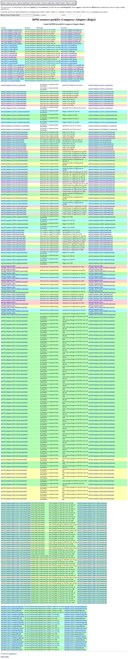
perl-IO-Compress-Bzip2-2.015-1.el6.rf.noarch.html (16, 503)
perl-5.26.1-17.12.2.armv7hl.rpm (70, 80)
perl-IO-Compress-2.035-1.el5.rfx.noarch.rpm (102, 388)
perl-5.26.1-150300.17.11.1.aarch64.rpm (72, 73)
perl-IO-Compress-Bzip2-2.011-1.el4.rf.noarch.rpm (92, 526)
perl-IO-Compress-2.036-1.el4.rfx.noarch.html (14, 374)
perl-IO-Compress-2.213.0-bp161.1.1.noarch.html (15, 125)
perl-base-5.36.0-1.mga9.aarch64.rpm (75, 630)
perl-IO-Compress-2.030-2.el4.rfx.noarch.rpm (102, 463)
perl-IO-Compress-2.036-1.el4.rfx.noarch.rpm (102, 374)
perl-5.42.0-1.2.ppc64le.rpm (69, 53)
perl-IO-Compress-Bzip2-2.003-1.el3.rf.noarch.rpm (92, 599)
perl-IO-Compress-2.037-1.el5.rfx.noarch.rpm (102, 345)
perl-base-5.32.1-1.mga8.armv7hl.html (12, 645)
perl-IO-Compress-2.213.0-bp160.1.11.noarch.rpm (103, 129)
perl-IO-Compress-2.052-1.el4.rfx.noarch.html (14, 331)
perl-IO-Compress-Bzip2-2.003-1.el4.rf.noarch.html (16, 595)
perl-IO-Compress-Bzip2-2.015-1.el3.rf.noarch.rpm (92, 515)
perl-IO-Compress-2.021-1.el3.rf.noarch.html (14, 480)
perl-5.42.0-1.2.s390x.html (8, 57)
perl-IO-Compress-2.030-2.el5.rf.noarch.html (14, 459)
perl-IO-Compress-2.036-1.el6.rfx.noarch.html (14, 360)
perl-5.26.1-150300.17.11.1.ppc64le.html (12, 75)
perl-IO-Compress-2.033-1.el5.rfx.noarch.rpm (102, 431)
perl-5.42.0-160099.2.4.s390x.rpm (71, 33)
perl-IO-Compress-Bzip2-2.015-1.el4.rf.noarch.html (16, 511)
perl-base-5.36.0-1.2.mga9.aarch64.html (12, 614)
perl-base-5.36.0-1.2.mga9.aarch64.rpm (75, 614)
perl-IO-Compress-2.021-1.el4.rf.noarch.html (14, 477)
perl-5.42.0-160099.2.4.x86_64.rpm (71, 35)
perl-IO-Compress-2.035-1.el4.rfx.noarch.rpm (102, 395)
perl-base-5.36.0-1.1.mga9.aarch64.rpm (75, 622)
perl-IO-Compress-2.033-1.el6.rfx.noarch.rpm (102, 424)
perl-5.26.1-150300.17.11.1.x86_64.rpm (72, 78)
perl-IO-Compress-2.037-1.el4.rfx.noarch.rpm (102, 352)
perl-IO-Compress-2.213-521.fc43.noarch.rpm (102, 132)
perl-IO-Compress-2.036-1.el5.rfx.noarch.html (14, 367)
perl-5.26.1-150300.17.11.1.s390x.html (12, 77)
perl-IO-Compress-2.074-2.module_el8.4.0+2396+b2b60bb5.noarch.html (14, 310)
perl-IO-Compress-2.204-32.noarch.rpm (100, 230)
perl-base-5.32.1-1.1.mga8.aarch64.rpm (75, 638)
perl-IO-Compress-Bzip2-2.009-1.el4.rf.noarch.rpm (92, 561)
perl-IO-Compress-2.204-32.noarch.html (12, 230)
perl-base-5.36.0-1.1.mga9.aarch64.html (12, 622)
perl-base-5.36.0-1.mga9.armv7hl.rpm (75, 632)
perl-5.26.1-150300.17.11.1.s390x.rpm (72, 77)
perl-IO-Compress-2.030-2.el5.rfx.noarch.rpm (102, 452)
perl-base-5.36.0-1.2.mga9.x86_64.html (12, 620)
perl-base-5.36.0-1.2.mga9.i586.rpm (74, 618)
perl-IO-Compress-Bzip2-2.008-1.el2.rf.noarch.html (16, 589)
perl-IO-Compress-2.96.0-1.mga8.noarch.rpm (101, 252)
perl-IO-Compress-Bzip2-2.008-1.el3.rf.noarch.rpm (92, 585)
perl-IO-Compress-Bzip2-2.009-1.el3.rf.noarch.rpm (92, 567)
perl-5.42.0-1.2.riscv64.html (9, 55)
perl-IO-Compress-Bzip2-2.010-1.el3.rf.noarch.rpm (92, 550)
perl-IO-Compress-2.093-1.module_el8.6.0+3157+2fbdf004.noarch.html (14, 280)
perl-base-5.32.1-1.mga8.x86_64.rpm (75, 649)
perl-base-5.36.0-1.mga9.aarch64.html (12, 630)
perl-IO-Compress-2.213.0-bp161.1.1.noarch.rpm (103, 125)
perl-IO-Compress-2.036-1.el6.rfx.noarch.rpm (102, 360)
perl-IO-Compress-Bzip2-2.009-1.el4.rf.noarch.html (16, 561)
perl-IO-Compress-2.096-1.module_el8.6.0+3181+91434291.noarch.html (14, 266)
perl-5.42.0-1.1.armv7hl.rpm (69, 63)
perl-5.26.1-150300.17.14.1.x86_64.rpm (72, 71)
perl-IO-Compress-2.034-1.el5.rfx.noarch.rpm (102, 409)
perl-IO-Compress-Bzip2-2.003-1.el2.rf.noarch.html (16, 603)
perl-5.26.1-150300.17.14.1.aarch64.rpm (72, 65)
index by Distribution (23, 3)
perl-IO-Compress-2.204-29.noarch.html (12, 234)
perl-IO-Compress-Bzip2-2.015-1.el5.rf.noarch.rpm (92, 507)
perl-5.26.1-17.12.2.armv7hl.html (10, 80)
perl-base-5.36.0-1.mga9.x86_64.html (11, 636)
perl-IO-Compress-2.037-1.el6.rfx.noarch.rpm (102, 338)
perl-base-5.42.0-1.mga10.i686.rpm (74, 610)
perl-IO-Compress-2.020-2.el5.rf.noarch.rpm (101, 488)
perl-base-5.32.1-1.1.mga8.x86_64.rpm (75, 641)
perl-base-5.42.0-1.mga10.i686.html (11, 610)
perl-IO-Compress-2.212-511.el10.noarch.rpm (102, 185)
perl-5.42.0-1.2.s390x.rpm (68, 57)
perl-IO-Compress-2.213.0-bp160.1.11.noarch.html (15, 129)
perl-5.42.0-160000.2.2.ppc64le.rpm (71, 39)
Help (73, 3)
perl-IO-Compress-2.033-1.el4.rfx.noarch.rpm (102, 438)
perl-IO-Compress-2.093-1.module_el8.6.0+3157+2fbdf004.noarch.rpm (102, 280)
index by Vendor (35, 3)
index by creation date (48, 3)
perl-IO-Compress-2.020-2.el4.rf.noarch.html (14, 491)
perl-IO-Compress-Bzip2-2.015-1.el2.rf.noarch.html (16, 518)
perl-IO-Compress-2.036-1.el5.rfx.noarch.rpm (102, 367)
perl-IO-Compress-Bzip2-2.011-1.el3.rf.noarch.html (16, 532)
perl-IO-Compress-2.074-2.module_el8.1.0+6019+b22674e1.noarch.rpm (102, 313)
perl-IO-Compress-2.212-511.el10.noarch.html (14, 185)
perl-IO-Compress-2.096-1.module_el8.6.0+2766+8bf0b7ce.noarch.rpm (102, 270)
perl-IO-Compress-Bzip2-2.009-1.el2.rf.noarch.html (16, 571)
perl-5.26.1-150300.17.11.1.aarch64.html (12, 73)
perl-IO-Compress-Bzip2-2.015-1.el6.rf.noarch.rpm (92, 503)
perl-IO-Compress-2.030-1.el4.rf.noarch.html (14, 470)
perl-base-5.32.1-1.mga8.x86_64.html (11, 649)
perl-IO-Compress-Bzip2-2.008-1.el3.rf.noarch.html (16, 585)
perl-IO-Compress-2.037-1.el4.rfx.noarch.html (14, 352)
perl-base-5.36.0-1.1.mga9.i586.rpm (74, 626)
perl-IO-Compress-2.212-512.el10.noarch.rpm (102, 151)
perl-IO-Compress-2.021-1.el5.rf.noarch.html (14, 473)
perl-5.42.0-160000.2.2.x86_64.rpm (71, 43)
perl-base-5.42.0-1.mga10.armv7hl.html (12, 608)
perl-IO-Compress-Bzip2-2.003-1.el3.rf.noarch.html (16, 599)
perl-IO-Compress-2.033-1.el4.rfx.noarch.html (14, 438)
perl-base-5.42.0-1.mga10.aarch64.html (12, 606)
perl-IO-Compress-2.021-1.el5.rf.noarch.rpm (101, 473)
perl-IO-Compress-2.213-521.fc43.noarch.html (14, 132)
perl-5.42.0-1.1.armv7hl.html (9, 63)
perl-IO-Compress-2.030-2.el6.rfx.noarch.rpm (102, 445)
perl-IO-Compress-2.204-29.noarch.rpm (100, 234)
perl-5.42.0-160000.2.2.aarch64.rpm (71, 37)
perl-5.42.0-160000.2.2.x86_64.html (11, 43)
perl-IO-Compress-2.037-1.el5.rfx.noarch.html (14, 345)
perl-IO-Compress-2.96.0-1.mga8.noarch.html (14, 252)
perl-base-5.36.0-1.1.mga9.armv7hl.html (12, 624)
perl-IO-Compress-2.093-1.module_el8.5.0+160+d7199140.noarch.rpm (102, 284)
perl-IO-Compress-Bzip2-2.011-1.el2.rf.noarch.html (16, 536)
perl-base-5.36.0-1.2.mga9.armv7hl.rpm (75, 616)
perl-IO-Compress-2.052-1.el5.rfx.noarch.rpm (102, 324)
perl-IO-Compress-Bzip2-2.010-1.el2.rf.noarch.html (16, 554)
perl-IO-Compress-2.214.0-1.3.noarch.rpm (101, 108)
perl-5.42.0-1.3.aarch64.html (9, 45)
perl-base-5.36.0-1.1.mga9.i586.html (11, 626)
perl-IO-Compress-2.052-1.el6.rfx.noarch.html (14, 317)
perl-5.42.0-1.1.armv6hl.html (9, 61)
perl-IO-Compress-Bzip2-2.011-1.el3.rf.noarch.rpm (92, 532)
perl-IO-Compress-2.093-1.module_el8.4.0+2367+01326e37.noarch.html (14, 288)
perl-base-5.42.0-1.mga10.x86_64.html (12, 612)
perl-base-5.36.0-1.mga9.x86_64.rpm (75, 636)
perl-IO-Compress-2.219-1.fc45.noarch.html (13, 91)
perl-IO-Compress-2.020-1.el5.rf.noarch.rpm (101, 495)
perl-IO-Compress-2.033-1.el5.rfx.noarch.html (14, 431)
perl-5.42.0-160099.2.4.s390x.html (11, 33)
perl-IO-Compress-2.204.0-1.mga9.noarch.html (14, 217)
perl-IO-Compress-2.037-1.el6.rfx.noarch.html (14, 338)
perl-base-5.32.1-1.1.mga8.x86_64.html (12, 641)
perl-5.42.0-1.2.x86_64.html (9, 59)
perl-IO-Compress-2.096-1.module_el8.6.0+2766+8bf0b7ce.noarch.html (14, 270)
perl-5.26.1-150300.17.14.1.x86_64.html (12, 71)
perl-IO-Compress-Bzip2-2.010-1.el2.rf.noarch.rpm (92, 554)
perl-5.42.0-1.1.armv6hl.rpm (69, 61)
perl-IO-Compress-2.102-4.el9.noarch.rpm (101, 236)
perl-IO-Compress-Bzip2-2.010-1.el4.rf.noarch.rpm (92, 544)
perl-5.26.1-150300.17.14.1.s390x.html (12, 69)
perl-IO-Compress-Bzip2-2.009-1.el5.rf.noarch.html (16, 556)
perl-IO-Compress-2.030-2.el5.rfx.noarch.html (14, 452)
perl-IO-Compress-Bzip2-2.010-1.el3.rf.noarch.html (16, 550)
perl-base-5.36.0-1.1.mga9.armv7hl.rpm (75, 624)
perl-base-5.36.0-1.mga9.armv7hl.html (12, 632)
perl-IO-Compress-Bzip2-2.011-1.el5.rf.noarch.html (16, 520)
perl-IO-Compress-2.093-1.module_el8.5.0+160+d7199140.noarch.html (14, 284)
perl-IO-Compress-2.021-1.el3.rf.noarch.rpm (101, 480)
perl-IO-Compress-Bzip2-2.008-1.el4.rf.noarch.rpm (92, 579)
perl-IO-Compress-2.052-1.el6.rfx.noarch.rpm (102, 317)
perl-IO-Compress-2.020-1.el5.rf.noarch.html (14, 495)
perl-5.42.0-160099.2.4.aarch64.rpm (71, 30)
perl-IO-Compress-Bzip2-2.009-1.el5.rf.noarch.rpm (92, 556)
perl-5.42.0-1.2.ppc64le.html (9, 53)
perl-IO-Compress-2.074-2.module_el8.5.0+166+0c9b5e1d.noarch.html (14, 306)
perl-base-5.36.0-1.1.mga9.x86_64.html (12, 628)
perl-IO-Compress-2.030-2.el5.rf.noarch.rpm (101, 459)
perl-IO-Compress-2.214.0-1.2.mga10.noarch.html (15, 111)
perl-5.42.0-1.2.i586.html (8, 51)
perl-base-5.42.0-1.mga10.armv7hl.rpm (75, 608)
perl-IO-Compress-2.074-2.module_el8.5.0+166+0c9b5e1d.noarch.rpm (102, 306)
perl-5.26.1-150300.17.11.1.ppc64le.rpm (72, 75)
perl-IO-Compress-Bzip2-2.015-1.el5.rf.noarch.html (16, 507)
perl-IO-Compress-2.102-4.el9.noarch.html (13, 236)
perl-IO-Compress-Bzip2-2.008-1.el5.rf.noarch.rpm (92, 573)
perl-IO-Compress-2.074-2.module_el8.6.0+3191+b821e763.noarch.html (14, 303)
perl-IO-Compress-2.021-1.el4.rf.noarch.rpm (101, 477)
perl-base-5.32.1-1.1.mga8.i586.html (11, 640)
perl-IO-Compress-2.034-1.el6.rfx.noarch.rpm (102, 402)
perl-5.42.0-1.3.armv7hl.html (9, 49)
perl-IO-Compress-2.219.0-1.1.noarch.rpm (101, 85)
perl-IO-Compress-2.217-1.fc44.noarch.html (13, 99)
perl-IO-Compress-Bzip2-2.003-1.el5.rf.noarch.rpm (92, 591)
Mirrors (68, 3)
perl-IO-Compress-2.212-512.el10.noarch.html (14, 151)
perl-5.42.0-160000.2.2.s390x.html (11, 41)
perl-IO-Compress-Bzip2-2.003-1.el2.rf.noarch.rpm (92, 603)
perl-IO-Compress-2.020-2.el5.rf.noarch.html (14, 488)
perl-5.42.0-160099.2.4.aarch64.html (11, 30)
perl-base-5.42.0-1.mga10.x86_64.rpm (75, 612)
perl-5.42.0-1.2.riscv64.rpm (69, 55)
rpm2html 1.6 (12, 653)
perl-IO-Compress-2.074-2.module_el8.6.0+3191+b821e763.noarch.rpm (102, 303)
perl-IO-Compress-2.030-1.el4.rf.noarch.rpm (101, 470)
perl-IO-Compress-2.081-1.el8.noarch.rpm (101, 294)
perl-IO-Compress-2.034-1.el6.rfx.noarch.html (14, 402)
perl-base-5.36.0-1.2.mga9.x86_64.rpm (75, 620)
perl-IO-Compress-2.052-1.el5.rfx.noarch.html (14, 324)
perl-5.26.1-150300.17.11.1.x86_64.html (12, 78)
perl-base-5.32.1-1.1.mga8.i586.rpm (74, 640)
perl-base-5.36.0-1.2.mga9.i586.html (11, 618)
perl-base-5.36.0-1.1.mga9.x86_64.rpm (75, 628)
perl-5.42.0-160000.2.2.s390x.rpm (71, 41)
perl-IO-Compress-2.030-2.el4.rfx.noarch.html (14, 463)
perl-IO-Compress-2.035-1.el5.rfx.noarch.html (14, 388)
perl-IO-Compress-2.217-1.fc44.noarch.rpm (101, 99)
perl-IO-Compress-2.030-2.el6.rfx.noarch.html (14, 445)
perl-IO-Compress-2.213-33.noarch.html (12, 140)
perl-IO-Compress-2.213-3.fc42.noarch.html (13, 144)
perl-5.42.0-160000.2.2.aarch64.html (11, 37)
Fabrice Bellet (5, 656)
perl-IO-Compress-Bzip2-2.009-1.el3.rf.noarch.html (16, 567)
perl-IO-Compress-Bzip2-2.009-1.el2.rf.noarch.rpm (92, 571)
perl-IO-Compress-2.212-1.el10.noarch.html (13, 208)
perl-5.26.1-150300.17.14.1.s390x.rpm (72, 69)
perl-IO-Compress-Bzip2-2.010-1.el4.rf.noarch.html (16, 544)
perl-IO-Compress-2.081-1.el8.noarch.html (13, 294)
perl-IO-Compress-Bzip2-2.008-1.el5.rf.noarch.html (16, 573)
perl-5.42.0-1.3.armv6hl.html (9, 47)
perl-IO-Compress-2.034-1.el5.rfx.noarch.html (14, 409)
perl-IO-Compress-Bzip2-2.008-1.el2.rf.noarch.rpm (92, 589)
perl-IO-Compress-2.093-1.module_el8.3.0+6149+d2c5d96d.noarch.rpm (102, 291)
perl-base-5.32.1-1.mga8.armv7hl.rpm (75, 645)
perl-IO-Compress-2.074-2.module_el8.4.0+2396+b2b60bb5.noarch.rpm (102, 310)
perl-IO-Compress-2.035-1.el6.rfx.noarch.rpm (102, 381)
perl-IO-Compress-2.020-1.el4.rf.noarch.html (14, 498)
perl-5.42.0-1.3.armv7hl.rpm (69, 49)
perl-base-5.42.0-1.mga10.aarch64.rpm (75, 606)
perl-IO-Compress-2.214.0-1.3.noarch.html (13, 108)
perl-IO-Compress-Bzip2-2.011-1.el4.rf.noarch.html (16, 526)
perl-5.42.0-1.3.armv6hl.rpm (69, 47)
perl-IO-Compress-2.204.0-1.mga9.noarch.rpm (102, 217)
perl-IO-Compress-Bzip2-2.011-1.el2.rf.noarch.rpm (92, 536)
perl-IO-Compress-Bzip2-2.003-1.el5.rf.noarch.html (16, 591)
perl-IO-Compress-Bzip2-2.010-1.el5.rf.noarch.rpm (92, 538)
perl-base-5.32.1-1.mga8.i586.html (11, 647)
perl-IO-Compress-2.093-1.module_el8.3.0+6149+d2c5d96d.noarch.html (14, 291)
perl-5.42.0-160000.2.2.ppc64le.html (11, 39)
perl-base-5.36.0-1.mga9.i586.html (11, 634)
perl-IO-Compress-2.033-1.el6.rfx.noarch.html (14, 424)
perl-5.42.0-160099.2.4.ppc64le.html (11, 32)
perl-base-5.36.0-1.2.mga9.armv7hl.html (12, 616)
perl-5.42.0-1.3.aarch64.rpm (69, 45)
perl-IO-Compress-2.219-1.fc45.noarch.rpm (101, 91)
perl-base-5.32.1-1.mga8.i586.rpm (74, 647)
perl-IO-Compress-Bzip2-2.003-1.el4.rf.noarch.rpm (92, 595)
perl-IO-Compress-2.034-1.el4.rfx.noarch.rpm (102, 416)
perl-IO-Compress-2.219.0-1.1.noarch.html (13, 85)
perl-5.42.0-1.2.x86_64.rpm (69, 59)
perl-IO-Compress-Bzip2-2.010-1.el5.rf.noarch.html (16, 538)
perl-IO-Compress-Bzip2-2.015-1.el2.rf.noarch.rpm (92, 518)
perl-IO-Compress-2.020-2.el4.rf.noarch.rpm (101, 491)
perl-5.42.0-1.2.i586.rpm (68, 51)
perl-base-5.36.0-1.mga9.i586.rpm (74, 634)
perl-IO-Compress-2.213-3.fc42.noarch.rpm (101, 144)
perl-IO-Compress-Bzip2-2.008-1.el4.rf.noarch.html (16, 579)
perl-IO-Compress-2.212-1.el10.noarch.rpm (101, 208)
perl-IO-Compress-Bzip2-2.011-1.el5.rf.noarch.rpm (92, 520)
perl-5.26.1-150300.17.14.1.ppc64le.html (12, 67)
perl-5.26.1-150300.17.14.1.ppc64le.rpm (72, 67)
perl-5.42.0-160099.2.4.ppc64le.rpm (71, 32)
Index (3, 3)
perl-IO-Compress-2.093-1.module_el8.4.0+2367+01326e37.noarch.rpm (102, 288)
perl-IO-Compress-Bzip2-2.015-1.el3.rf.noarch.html (16, 515)
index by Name (60, 3)
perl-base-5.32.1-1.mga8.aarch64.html (12, 643)
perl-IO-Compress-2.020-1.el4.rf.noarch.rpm (101, 498)
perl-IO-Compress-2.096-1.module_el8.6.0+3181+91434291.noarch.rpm (102, 266)
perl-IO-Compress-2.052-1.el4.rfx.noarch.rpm (102, 331)
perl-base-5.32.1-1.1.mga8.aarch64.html (12, 638)
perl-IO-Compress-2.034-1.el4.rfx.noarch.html (14, 416)
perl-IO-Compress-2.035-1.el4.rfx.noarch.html (14, 395)
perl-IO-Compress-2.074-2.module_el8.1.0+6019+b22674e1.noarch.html (14, 313)
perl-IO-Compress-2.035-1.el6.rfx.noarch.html (14, 381)
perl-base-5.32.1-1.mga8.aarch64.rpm (75, 643)
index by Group (11, 3)
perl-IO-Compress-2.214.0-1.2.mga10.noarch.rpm (103, 111)
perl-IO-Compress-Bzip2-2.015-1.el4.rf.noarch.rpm (92, 511)
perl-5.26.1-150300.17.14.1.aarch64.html (12, 65)
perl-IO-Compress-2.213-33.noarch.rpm (100, 140)
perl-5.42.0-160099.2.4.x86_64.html (11, 35)
